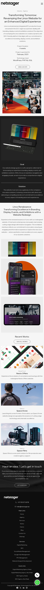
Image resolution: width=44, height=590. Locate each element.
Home (22, 514)
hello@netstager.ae (23, 506)
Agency (22, 517)
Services (22, 520)
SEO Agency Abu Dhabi (22, 579)
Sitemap (22, 536)
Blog (22, 530)
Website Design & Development (22, 561)
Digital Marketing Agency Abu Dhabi (22, 572)
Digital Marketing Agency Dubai (22, 569)
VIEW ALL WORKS (22, 341)
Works (22, 524)
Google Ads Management (22, 554)
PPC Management (22, 558)
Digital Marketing (22, 545)
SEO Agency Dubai (22, 576)
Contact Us (22, 533)
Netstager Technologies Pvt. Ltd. (24, 585)
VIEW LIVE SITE (22, 67)
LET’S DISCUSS (22, 485)
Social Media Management (22, 551)
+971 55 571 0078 (23, 502)
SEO (22, 548)
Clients (22, 527)
